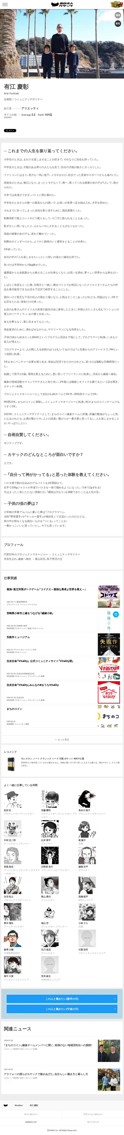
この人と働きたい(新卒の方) (62, 998)
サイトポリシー (31, 1114)
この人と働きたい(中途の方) (62, 1008)
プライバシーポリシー (93, 1114)
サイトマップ (93, 1122)
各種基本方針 (31, 1122)
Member (19, 1105)
